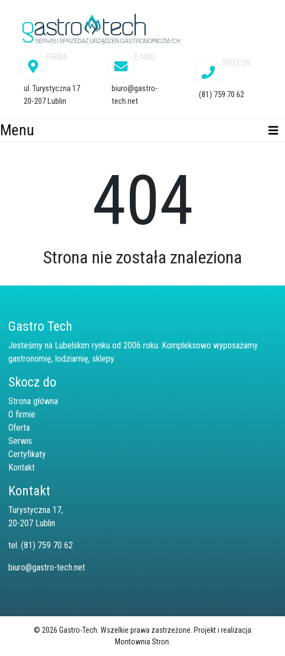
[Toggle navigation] (273, 130)
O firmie (21, 414)
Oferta (19, 427)
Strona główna (33, 401)
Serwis (20, 441)
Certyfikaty (27, 454)
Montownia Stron (142, 641)
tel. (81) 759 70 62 (40, 545)
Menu (17, 130)
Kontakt (21, 467)
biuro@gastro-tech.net (46, 567)
